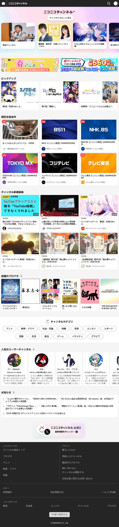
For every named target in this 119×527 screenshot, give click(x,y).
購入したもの (68, 450)
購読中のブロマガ (70, 462)
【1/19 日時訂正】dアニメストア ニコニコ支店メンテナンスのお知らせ (35, 413)
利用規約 (7, 492)
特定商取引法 (57, 492)
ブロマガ (7, 456)
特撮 (64, 328)
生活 (34, 336)
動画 (5, 506)
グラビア (95, 336)
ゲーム (60, 336)
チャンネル (83, 506)
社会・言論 (47, 328)
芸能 (21, 336)
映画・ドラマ (27, 328)
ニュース (55, 506)
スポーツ (108, 328)
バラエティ (77, 336)
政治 (46, 336)
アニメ (9, 328)
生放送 (29, 506)
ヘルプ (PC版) (109, 492)
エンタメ (91, 328)
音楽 (76, 328)
